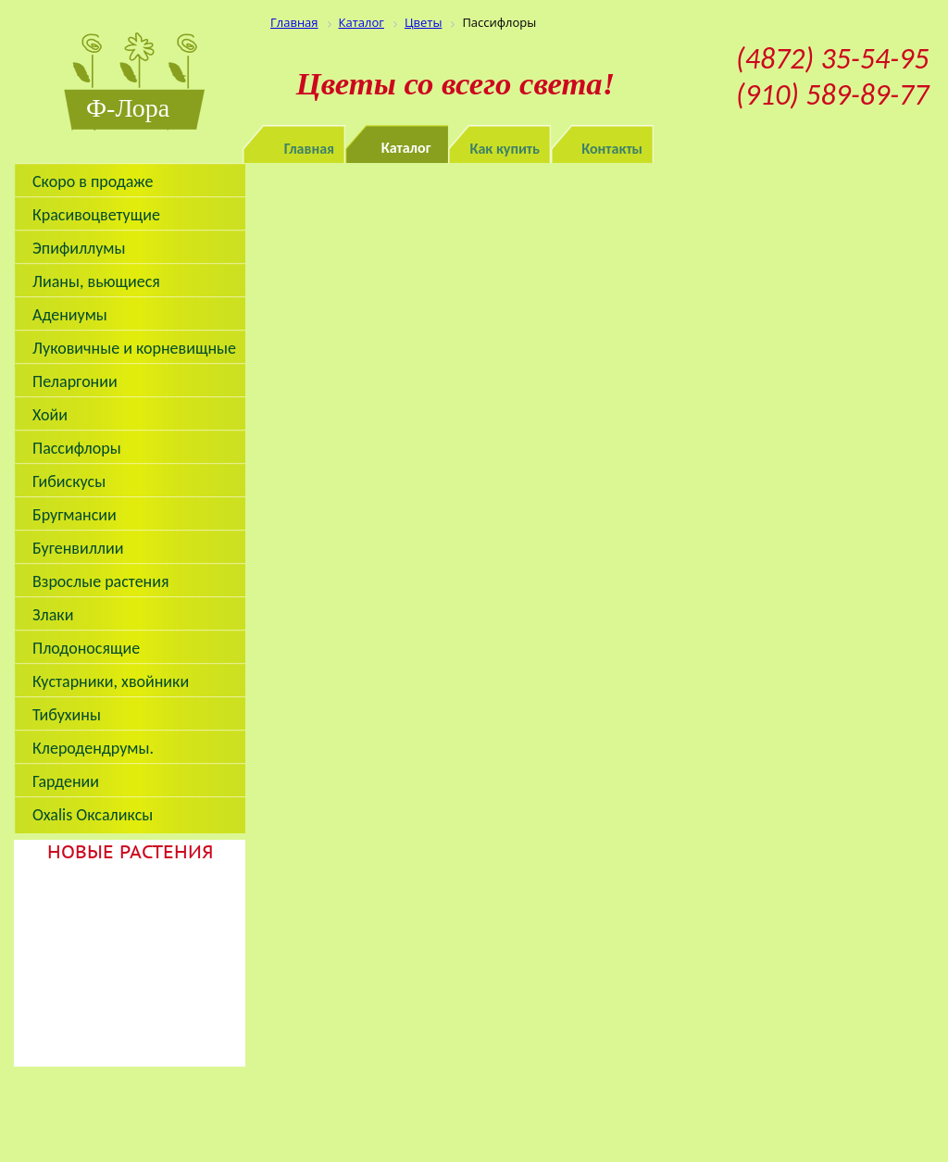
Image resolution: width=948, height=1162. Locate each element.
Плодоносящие (86, 648)
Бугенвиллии (78, 548)
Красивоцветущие (96, 215)
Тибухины (66, 715)
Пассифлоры (76, 448)
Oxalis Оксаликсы (92, 815)
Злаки (52, 615)
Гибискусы (69, 481)
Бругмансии (74, 515)
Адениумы (69, 315)
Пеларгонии (75, 381)
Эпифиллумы (79, 248)
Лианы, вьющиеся (96, 281)
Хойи (50, 415)
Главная (309, 148)
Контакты (611, 148)
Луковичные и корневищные (134, 348)
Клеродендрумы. (93, 748)
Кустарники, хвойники (110, 681)
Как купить (505, 148)
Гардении (65, 781)
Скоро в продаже (92, 181)
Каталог (406, 147)
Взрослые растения (100, 581)
